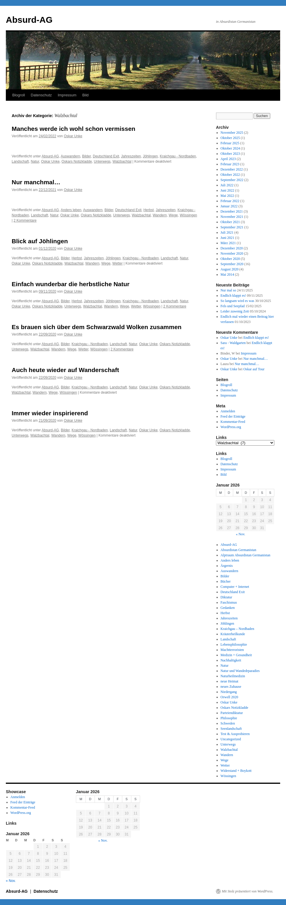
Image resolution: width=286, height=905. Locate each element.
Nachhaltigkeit (231, 660)
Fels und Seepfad (233, 306)
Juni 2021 (227, 238)
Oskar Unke (73, 136)
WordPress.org (231, 427)
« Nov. (240, 534)
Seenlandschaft (231, 729)
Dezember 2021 (232, 211)
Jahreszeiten (131, 156)
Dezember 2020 (232, 248)
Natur (35, 161)
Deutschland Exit (106, 156)
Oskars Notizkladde (77, 161)
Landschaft (20, 161)
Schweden (228, 723)
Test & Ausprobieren (235, 734)
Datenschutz (41, 95)
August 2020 (230, 269)
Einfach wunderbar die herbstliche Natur (71, 284)
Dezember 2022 (232, 169)
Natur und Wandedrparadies (240, 671)
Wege (173, 215)
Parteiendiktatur (232, 713)
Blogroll (18, 95)
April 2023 (228, 159)
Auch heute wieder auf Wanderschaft (65, 369)
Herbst (148, 210)
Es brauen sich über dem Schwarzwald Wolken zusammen (97, 327)
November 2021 (232, 217)
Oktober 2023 (230, 154)
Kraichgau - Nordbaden (178, 156)
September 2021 (232, 227)
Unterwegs (102, 161)
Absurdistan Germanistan (238, 550)
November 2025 (232, 133)
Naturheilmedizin (233, 676)
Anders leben (71, 210)
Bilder (86, 156)
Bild (85, 95)
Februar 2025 (230, 143)
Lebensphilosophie (234, 644)
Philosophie (229, 718)
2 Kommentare (24, 220)
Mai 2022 (227, 196)
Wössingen (188, 215)
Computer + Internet (235, 587)
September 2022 (232, 180)
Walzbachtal (122, 161)
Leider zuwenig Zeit (235, 311)
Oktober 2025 (230, 138)
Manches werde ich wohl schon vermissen (73, 128)
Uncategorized (231, 739)
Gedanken (228, 608)
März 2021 (228, 243)
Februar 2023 (230, 164)
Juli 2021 (227, 232)
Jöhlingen (150, 156)
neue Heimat (229, 681)
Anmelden (228, 411)
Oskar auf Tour (253, 369)
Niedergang (229, 692)
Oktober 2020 (230, 259)
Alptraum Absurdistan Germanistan (246, 555)
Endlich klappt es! (233, 295)
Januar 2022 (229, 206)
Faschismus (229, 602)
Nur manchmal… (36, 182)
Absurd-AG (29, 20)
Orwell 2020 (229, 697)
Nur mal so (228, 290)
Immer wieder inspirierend (50, 413)
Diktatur (226, 597)
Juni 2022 (227, 190)
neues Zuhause (231, 687)
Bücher (226, 581)
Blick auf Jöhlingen (40, 241)
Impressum (67, 95)
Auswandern (70, 156)
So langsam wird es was (237, 301)
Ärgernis (227, 566)
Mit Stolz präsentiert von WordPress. (247, 891)
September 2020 (232, 264)
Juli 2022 (227, 185)
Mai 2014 (227, 274)
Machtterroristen (232, 650)
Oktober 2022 (230, 175)
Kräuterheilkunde (233, 634)
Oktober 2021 (230, 222)
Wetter (117, 263)
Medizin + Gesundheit (236, 655)
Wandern (160, 215)
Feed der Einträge (233, 416)
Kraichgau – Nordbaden (237, 629)
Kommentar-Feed (233, 422)
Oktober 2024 (230, 148)
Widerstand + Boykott (236, 771)
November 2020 (232, 253)
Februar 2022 (230, 201)
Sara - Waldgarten (233, 343)
